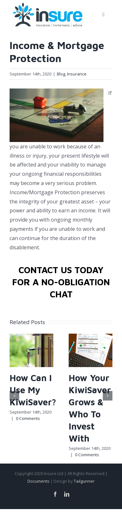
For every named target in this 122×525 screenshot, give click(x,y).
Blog (61, 74)
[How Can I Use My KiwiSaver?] (31, 349)
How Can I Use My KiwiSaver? (33, 389)
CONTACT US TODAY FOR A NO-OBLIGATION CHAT (61, 282)
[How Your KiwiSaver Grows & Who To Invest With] (90, 349)
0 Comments (28, 418)
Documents (38, 481)
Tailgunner (84, 481)
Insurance (77, 74)
